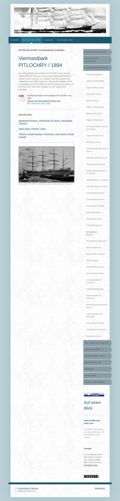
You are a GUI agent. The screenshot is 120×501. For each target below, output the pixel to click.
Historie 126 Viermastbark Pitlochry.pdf (43, 101)
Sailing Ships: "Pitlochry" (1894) (32, 129)
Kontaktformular (90, 465)
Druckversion (22, 488)
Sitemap (34, 488)
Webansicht (100, 488)
